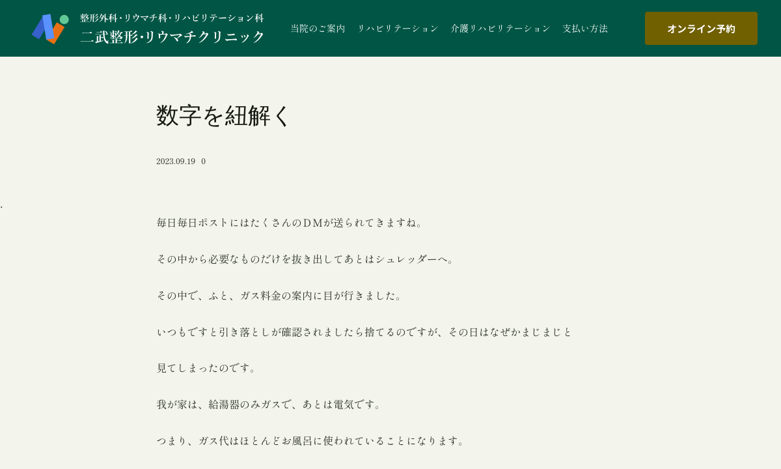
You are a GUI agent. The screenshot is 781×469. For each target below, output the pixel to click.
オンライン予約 (701, 28)
